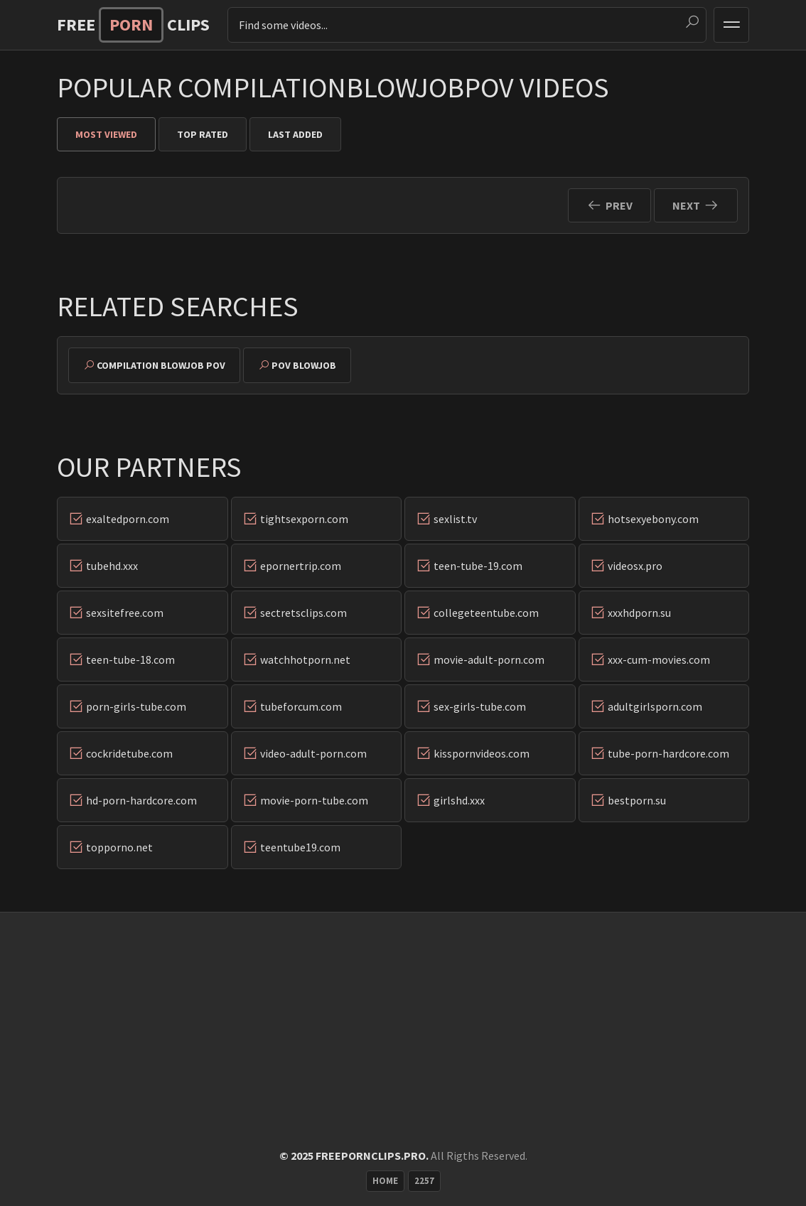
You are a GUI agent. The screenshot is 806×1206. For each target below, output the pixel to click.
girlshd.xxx (459, 800)
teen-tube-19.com (478, 566)
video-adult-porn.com (313, 753)
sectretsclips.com (303, 612)
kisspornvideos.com (482, 753)
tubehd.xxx (112, 566)
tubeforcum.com (301, 706)
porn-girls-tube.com (136, 706)
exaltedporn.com (127, 519)
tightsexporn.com (304, 519)
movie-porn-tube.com (314, 800)
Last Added (295, 134)
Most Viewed (106, 134)
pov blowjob (304, 365)
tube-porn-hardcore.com (668, 753)
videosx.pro (635, 566)
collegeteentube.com (486, 612)
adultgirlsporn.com (655, 706)
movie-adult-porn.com (489, 659)
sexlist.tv (455, 519)
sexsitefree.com (124, 612)
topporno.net (119, 847)
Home (385, 1181)
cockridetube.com (129, 753)
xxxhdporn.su (639, 612)
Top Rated (202, 134)
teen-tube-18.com (130, 659)
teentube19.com (300, 847)
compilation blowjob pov (161, 365)
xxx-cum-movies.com (659, 659)
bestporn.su (637, 800)
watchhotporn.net (305, 659)
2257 (424, 1181)
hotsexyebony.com (653, 519)
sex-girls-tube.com (480, 706)
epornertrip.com (300, 566)
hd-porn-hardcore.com (141, 800)
